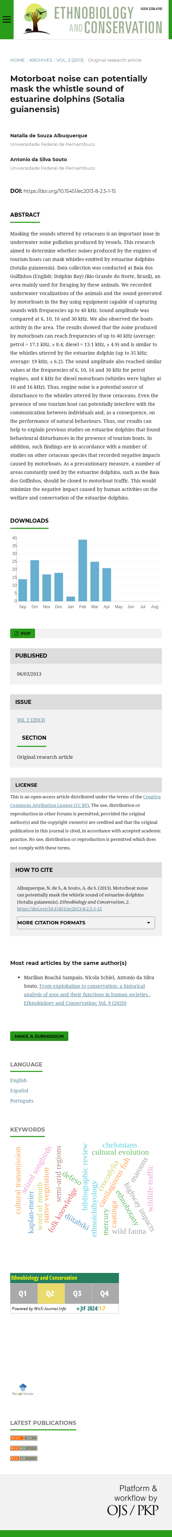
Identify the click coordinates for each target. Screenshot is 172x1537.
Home (17, 60)
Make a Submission (39, 1036)
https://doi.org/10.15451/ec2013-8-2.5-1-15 (69, 191)
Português (21, 1100)
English (18, 1080)
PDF (25, 633)
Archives (40, 60)
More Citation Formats (51, 923)
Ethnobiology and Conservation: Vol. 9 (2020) (75, 1003)
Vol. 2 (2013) (70, 60)
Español (19, 1090)
